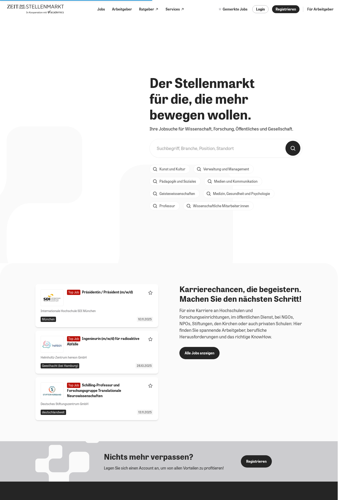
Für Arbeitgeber (320, 9)
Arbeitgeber (122, 9)
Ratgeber (149, 9)
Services (175, 9)
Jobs (101, 9)
